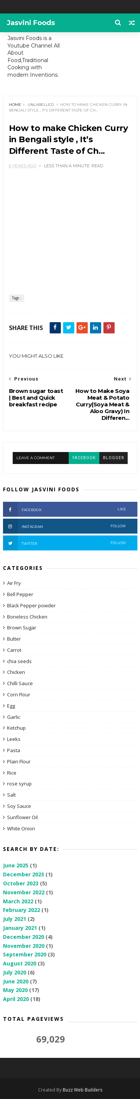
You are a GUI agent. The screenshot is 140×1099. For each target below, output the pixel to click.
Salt (11, 794)
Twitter (64, 542)
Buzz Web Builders (82, 1090)
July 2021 (14, 918)
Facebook (64, 509)
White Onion (21, 828)
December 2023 (23, 874)
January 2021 (20, 927)
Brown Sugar (21, 627)
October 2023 (20, 883)
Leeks (14, 739)
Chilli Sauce (20, 683)
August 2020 (19, 963)
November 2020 (23, 945)
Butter (14, 638)
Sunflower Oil (22, 817)
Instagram (64, 526)
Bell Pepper (20, 594)
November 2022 (23, 892)
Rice (11, 772)
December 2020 (23, 936)
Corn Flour (18, 694)
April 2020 (16, 998)
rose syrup (19, 783)
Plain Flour (19, 761)
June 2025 (15, 865)
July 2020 (14, 972)
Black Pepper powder (31, 605)
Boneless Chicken (27, 616)
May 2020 (15, 989)
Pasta (13, 750)
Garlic (13, 717)
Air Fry (14, 583)
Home (15, 104)
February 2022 (21, 909)
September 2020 (24, 954)
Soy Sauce (19, 806)
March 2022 (18, 901)
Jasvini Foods (31, 23)
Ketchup (16, 727)
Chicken (16, 672)
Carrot (14, 650)
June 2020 (15, 981)
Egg (11, 705)
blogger (113, 458)
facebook (84, 458)
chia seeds (19, 661)
